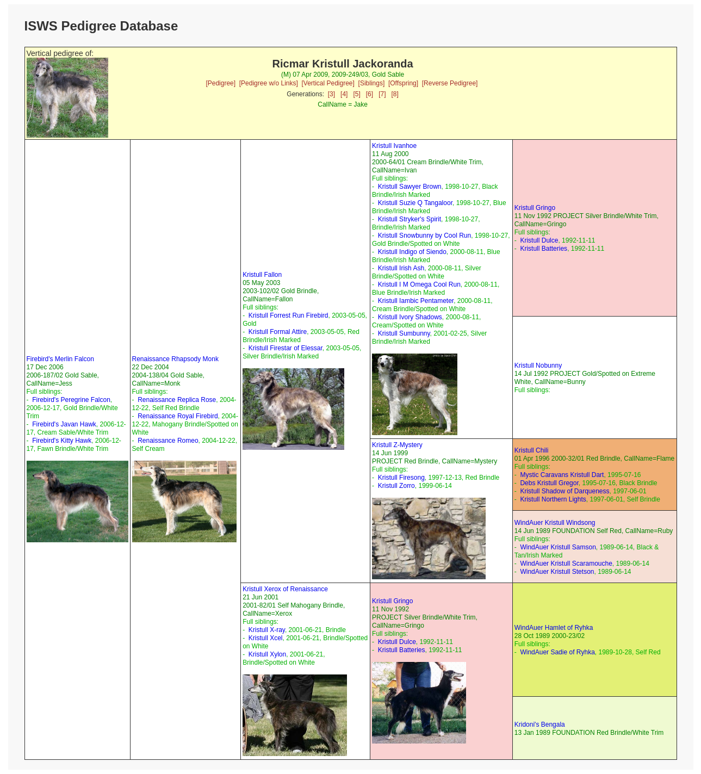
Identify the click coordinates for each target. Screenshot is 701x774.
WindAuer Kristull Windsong (554, 523)
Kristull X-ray (267, 630)
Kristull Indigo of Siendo (412, 252)
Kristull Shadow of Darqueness (564, 491)
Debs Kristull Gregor (549, 483)
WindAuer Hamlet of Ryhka (553, 627)
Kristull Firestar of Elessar (285, 348)
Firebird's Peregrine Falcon (71, 400)
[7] (382, 94)
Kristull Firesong (401, 477)
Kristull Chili (531, 450)
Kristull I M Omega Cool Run (419, 284)
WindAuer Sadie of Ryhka (557, 652)
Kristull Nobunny (538, 365)
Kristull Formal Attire (278, 332)
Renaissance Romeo (168, 440)
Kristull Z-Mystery (397, 445)
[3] (331, 94)
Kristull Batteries (543, 248)
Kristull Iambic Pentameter (416, 301)
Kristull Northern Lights (553, 499)
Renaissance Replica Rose (177, 400)
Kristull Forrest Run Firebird (288, 315)
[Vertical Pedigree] (327, 83)
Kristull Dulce (539, 240)
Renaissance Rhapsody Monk (175, 359)
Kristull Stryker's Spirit (409, 219)
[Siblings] (371, 83)
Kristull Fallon (262, 274)
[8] (395, 94)
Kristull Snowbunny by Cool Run (424, 235)
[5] (356, 94)
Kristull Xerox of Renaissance (285, 589)
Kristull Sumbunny (404, 333)
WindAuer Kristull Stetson (557, 571)
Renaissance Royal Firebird (178, 416)
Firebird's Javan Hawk (64, 424)
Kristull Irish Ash (401, 268)
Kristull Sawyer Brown (410, 186)
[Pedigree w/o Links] (268, 83)
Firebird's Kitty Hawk (61, 440)
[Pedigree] (220, 83)
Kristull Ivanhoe (394, 146)
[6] (369, 94)
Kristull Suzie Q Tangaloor (415, 203)
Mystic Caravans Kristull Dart (562, 475)
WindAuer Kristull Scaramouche (566, 563)
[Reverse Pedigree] (450, 83)
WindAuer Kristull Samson (557, 547)
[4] (344, 94)
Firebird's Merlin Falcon (60, 359)
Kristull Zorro (396, 486)
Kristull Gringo (534, 208)
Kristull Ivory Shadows (410, 317)
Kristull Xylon (267, 654)
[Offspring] (403, 83)
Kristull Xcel (266, 638)
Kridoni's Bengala (539, 724)
